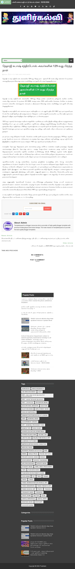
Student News (27, 466)
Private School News (30, 457)
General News (33, 418)
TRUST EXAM (26, 495)
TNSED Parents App (44, 486)
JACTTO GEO (26, 438)
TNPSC (24, 479)
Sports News (42, 463)
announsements (38, 388)
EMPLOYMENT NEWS (42, 409)
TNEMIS (45, 476)
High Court (37, 428)
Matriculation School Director (34, 444)
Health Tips (26, 428)
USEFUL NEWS (42, 498)
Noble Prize (33, 454)
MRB (45, 450)
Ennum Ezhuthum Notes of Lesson (34, 415)
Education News (42, 402)
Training (48, 489)
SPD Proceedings (28, 463)
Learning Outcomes (29, 441)
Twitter (36, 495)
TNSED (31, 479)
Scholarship (27, 460)
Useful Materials (28, 498)
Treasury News (27, 492)
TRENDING (39, 492)
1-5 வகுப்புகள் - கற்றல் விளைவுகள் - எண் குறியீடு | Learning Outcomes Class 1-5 (42, 553)
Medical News (27, 447)
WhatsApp (38, 502)
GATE (24, 418)
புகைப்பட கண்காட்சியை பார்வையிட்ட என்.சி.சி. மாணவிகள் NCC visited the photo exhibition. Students (37, 300)
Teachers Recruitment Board (33, 473)
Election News (27, 409)
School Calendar (40, 460)
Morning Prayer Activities (32, 450)
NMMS (24, 454)
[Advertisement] (37, 41)
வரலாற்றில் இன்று (27, 505)
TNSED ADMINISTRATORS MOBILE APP (34, 482)
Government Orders (29, 421)
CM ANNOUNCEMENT (29, 391)
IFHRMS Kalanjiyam (29, 434)
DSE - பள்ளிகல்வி (27, 402)
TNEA (39, 476)
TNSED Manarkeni (28, 486)
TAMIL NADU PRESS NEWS (22, 74)
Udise (44, 495)
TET (33, 476)
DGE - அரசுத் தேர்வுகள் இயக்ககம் (32, 399)
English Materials (29, 412)
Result (42, 457)
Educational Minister (30, 405)
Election (44, 405)
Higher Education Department (33, 431)
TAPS (24, 470)
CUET (40, 391)
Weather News (27, 502)
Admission (26, 388)
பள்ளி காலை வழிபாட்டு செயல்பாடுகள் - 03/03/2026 (30, 2)
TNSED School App (28, 489)
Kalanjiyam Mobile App (41, 438)
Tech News (26, 476)
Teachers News (33, 470)
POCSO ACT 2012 (45, 454)
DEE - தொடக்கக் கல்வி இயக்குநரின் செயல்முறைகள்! (33, 395)
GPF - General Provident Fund (33, 425)
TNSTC (40, 489)
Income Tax (42, 434)
